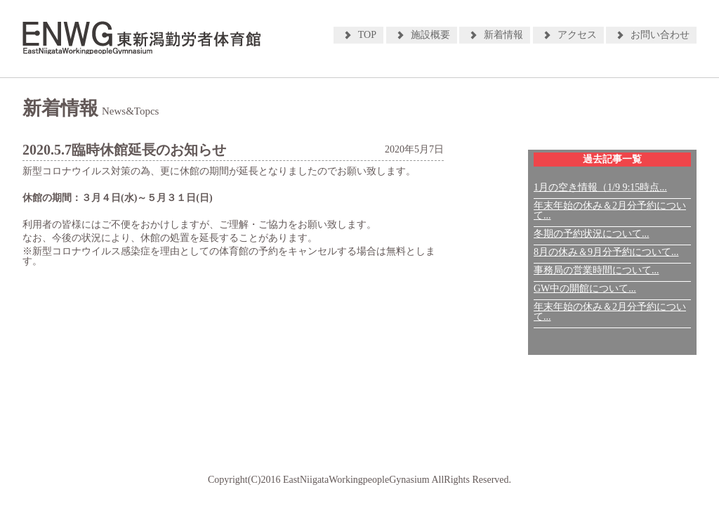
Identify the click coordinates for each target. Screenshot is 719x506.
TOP (367, 35)
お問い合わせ (660, 35)
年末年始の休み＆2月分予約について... (610, 210)
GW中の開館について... (585, 288)
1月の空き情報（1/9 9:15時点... (600, 187)
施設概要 (430, 35)
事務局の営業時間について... (596, 270)
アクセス (577, 35)
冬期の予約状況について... (591, 233)
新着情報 (503, 35)
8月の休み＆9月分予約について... (606, 252)
